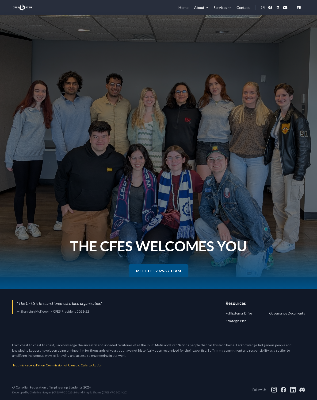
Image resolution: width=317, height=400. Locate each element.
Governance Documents (287, 313)
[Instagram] (262, 7)
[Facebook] (270, 7)
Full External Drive (239, 313)
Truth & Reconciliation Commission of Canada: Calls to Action (57, 365)
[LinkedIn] (277, 7)
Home (183, 7)
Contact (243, 7)
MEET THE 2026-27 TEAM (158, 270)
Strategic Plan (236, 321)
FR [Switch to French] (299, 7)
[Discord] (285, 7)
